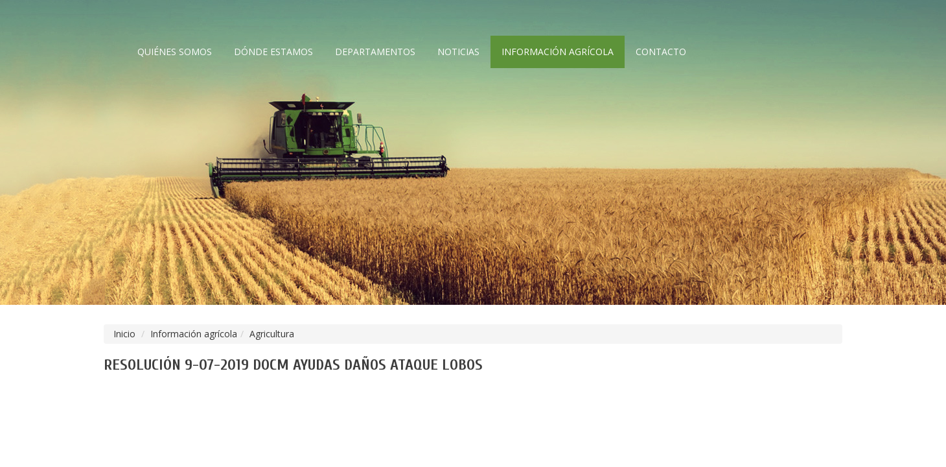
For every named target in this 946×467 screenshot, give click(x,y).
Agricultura (271, 334)
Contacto (661, 51)
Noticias (458, 51)
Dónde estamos (273, 51)
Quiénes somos (174, 51)
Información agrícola (558, 51)
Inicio (124, 334)
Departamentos (375, 51)
